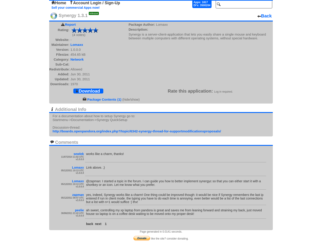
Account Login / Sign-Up (95, 3)
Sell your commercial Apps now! (75, 7)
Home (58, 3)
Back (264, 15)
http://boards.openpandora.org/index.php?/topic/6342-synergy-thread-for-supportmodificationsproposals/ (137, 131)
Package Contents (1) (104, 99)
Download (87, 91)
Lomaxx (76, 45)
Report (70, 24)
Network (77, 59)
